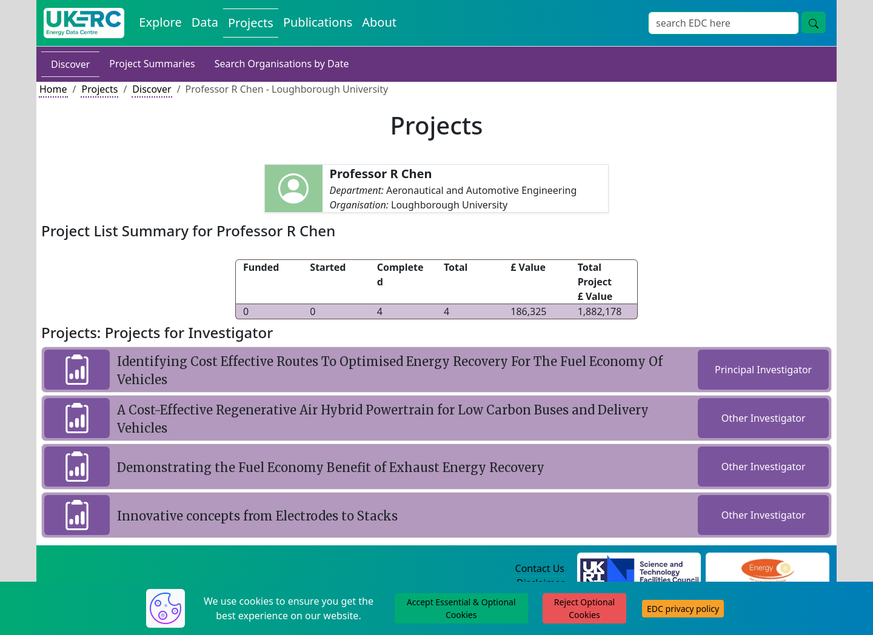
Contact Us (539, 568)
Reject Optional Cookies (584, 608)
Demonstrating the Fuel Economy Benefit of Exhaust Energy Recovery (330, 467)
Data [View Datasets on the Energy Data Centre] (205, 22)
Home (53, 89)
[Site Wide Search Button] (813, 22)
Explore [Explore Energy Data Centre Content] (160, 22)
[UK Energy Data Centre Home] (84, 23)
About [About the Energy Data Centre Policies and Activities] (379, 22)
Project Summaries (152, 63)
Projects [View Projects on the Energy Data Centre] (250, 23)
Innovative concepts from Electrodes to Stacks (257, 516)
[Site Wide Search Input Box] (723, 23)
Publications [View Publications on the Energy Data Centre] (317, 22)
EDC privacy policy (683, 608)
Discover (70, 64)
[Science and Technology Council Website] (639, 569)
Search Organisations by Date (282, 63)
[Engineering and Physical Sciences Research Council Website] (767, 569)
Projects (99, 89)
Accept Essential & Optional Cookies (461, 608)
